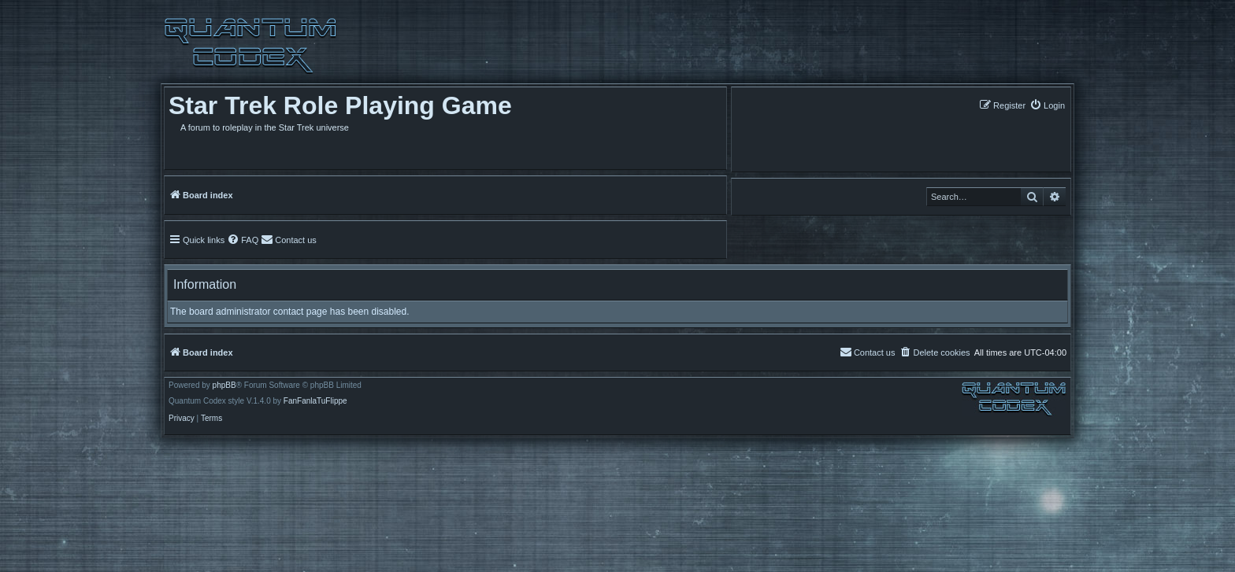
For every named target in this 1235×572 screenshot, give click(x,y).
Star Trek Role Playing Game (340, 105)
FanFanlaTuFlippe (315, 401)
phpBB (224, 385)
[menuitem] (1047, 105)
